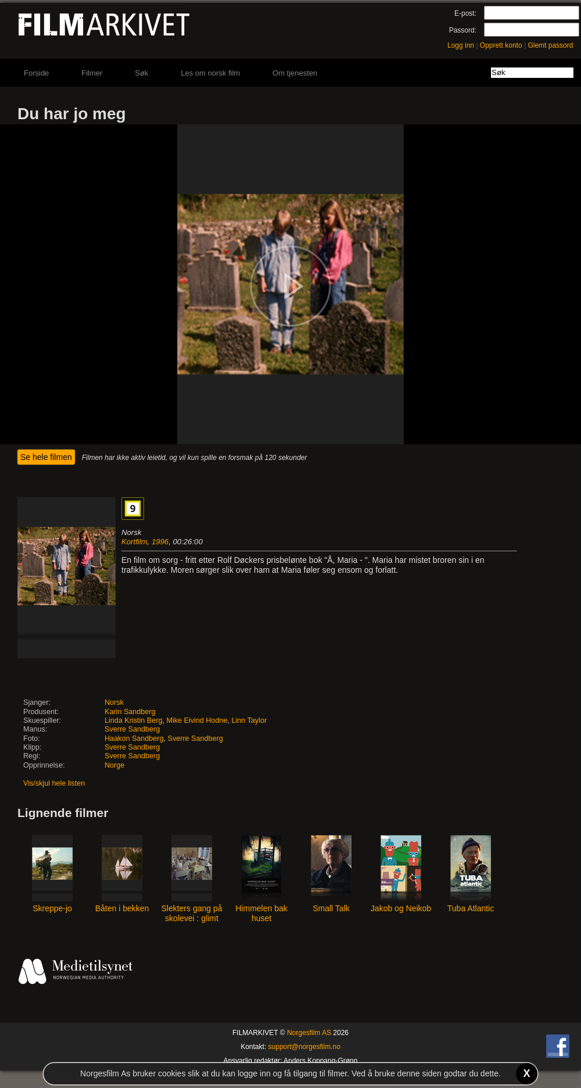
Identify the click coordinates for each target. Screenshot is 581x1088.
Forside (36, 73)
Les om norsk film (210, 73)
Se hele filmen (46, 457)
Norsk (114, 702)
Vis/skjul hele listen (54, 783)
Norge (114, 765)
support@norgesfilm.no (304, 1047)
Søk (141, 73)
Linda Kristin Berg (133, 720)
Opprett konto (501, 45)
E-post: (465, 13)
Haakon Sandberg (134, 738)
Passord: (462, 30)
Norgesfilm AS (309, 1033)
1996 (160, 541)
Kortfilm (134, 541)
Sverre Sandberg (132, 729)
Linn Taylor (249, 720)
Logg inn (460, 45)
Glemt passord (550, 45)
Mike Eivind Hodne (196, 720)
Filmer (91, 73)
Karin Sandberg (130, 712)
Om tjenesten (294, 73)
